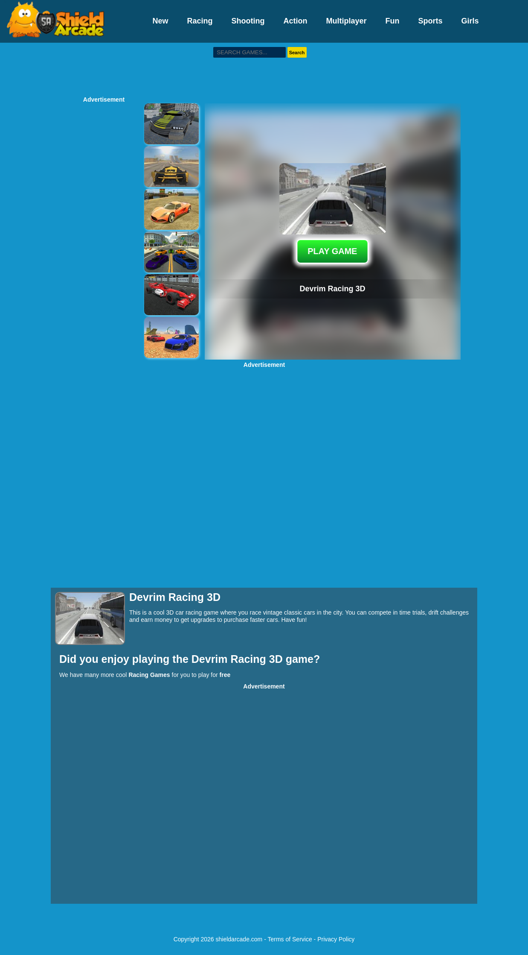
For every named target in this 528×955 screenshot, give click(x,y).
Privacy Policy (335, 939)
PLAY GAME (332, 251)
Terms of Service (289, 939)
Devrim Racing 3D (238, 659)
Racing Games (149, 674)
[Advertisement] (264, 68)
